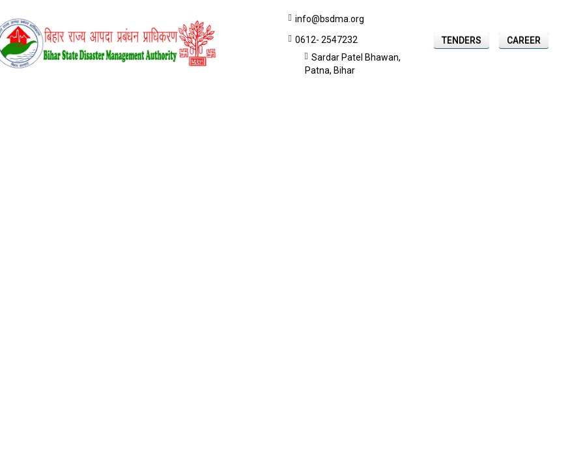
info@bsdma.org (329, 19)
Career (524, 40)
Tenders (461, 40)
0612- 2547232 (326, 40)
